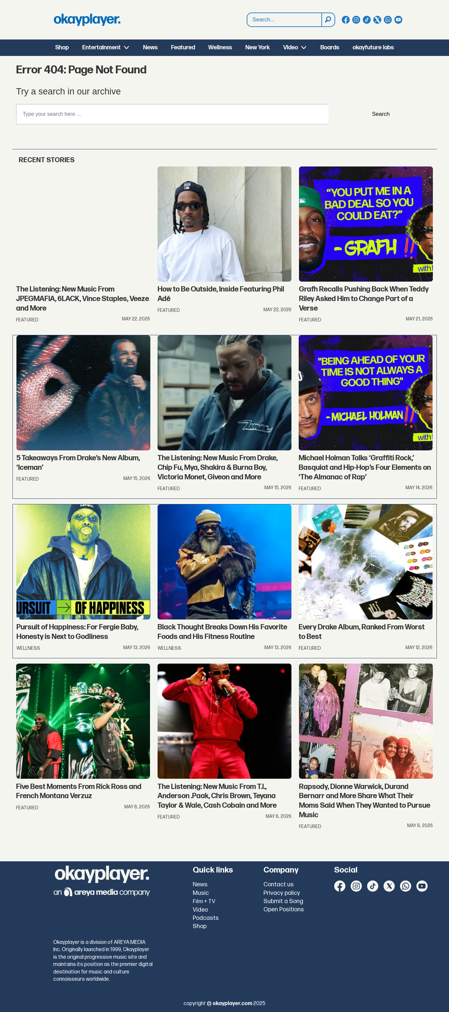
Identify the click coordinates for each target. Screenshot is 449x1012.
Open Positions (283, 909)
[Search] (328, 19)
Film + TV (204, 901)
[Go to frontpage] (87, 19)
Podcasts (206, 918)
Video (290, 47)
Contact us (278, 884)
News (150, 47)
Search (381, 114)
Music (201, 893)
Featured (183, 47)
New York (257, 47)
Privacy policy (281, 893)
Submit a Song (283, 901)
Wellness (220, 47)
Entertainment (101, 47)
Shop (62, 47)
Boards (329, 47)
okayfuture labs (373, 47)
